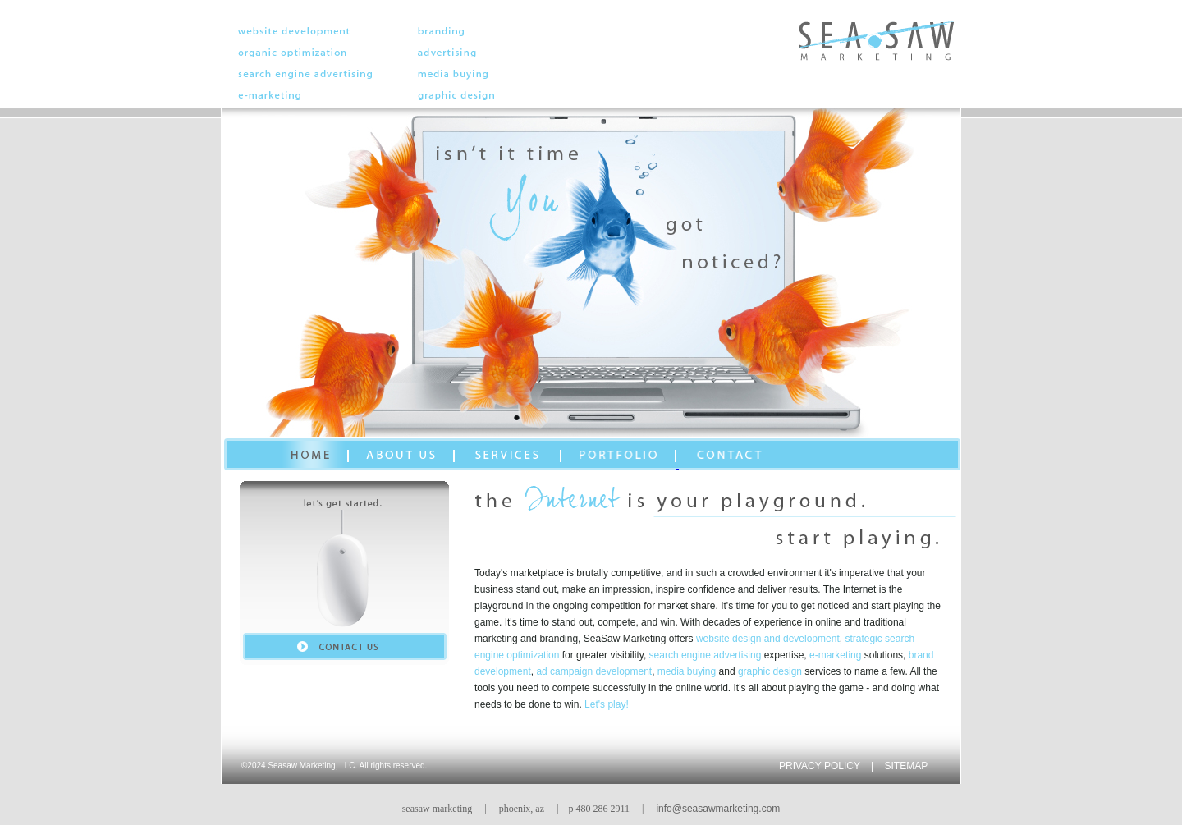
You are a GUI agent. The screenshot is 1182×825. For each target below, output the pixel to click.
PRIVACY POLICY (819, 766)
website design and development (768, 638)
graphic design (770, 671)
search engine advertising (705, 655)
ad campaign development (594, 671)
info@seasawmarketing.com (718, 808)
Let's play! (606, 704)
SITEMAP (906, 766)
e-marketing (835, 655)
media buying (686, 671)
